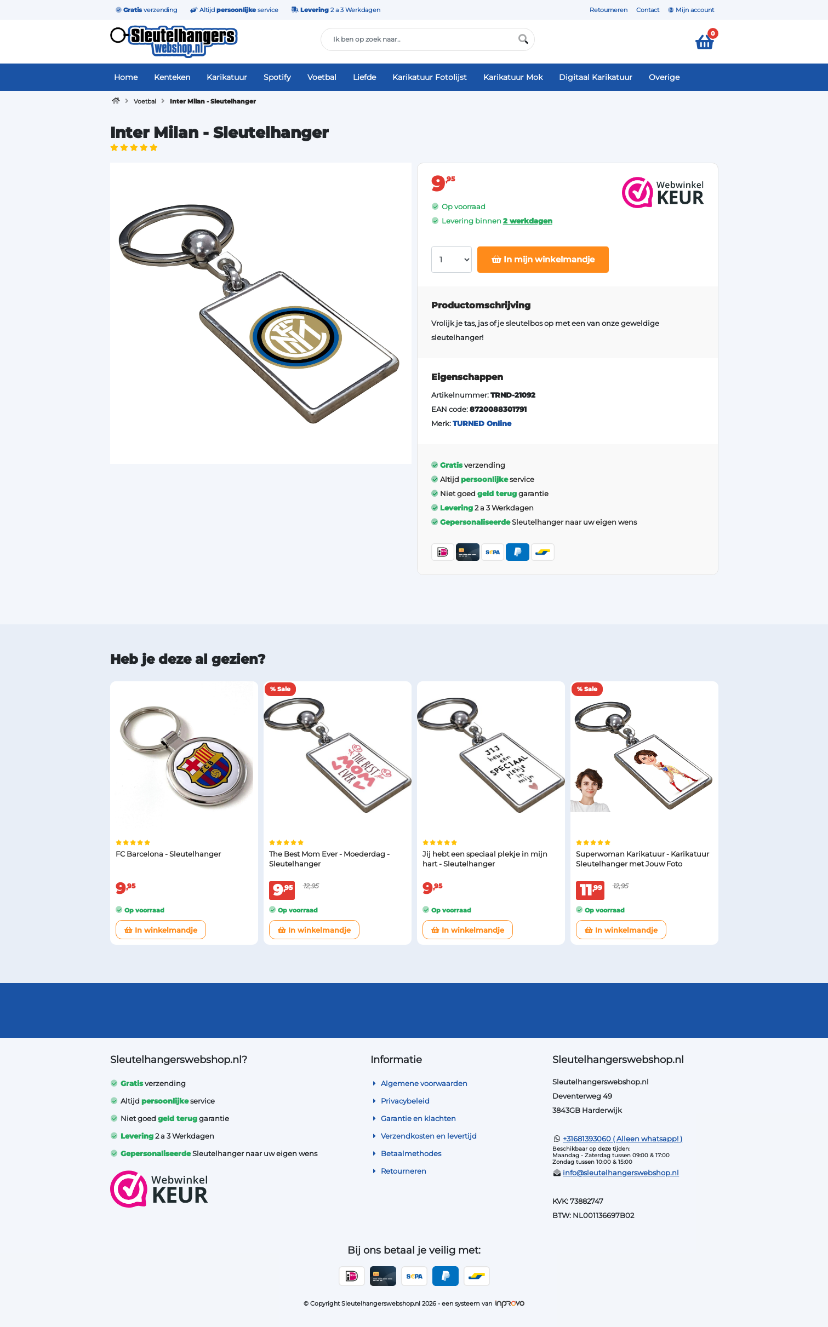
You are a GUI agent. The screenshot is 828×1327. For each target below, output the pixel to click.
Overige (664, 77)
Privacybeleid (400, 1100)
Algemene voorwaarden (418, 1083)
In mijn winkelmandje (543, 259)
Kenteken (172, 77)
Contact (647, 10)
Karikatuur (227, 77)
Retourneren (608, 10)
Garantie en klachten (413, 1118)
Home (126, 77)
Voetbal (321, 77)
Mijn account (691, 10)
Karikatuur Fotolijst (429, 77)
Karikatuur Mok (513, 77)
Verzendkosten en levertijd (423, 1135)
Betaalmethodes (405, 1153)
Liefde (364, 77)
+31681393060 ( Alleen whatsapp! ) (622, 1138)
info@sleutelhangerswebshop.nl (621, 1172)
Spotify (277, 77)
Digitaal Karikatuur (595, 77)
